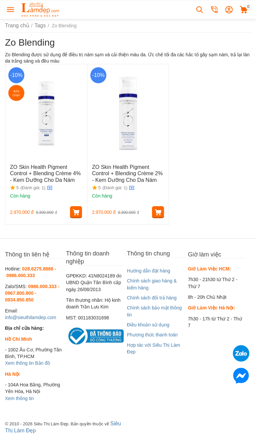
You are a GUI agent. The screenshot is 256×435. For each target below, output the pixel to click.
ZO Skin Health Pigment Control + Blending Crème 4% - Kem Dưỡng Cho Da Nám (45, 172)
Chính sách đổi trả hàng (152, 297)
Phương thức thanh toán (152, 334)
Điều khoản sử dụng (148, 324)
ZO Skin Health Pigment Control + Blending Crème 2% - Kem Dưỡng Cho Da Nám (127, 172)
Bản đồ (42, 363)
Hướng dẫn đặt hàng (148, 270)
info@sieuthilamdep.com (30, 317)
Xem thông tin (19, 363)
